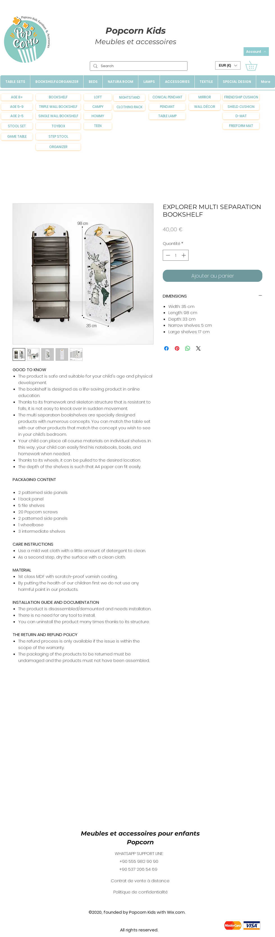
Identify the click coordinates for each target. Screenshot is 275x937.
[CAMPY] (98, 106)
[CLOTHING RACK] (129, 107)
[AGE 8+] (17, 97)
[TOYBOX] (58, 126)
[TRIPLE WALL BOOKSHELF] (58, 106)
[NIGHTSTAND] (129, 97)
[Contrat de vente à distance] (140, 880)
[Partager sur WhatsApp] (187, 348)
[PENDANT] (167, 106)
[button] (227, 65)
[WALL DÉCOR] (204, 106)
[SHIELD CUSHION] (241, 106)
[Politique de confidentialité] (140, 892)
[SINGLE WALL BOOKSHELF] (58, 116)
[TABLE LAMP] (167, 116)
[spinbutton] (175, 255)
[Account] (256, 51)
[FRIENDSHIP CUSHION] (241, 97)
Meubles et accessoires (135, 41)
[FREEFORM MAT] (241, 125)
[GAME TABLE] (17, 136)
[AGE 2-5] (17, 116)
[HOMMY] (98, 116)
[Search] (138, 66)
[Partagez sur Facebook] (166, 348)
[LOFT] (98, 97)
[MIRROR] (204, 97)
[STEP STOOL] (58, 136)
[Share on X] (198, 348)
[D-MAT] (241, 116)
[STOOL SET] (17, 126)
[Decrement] (167, 255)
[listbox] (227, 65)
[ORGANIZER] (58, 147)
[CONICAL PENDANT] (167, 97)
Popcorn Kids (136, 30)
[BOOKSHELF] (58, 97)
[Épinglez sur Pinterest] (177, 348)
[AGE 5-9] (17, 106)
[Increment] (184, 255)
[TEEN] (98, 126)
